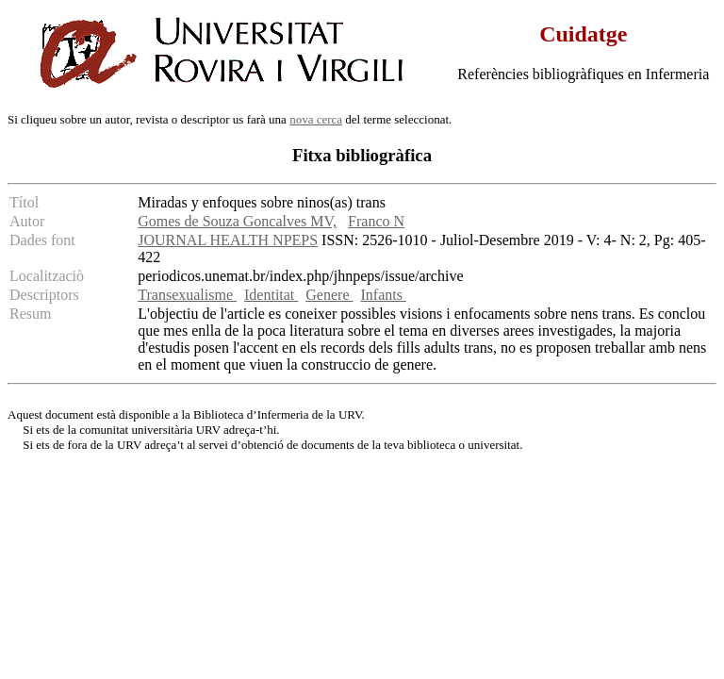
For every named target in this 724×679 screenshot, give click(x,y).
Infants (383, 295)
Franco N (376, 221)
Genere (329, 295)
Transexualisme (187, 295)
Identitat (271, 295)
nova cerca (315, 119)
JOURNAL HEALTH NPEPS (228, 240)
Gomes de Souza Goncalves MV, (237, 221)
